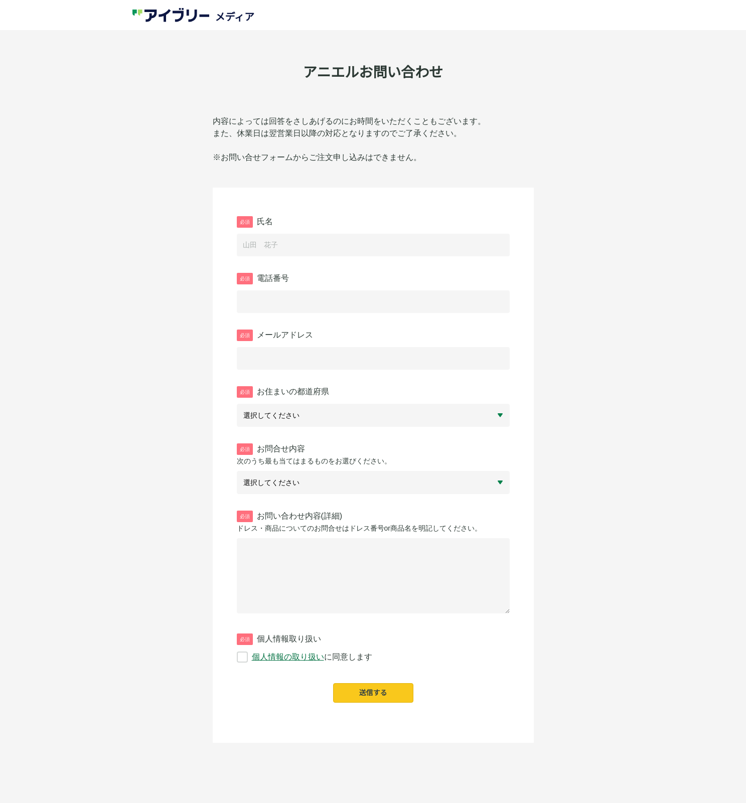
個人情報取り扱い (279, 639)
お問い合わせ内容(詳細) (290, 516)
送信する (373, 693)
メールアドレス (275, 335)
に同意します (304, 657)
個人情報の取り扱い (288, 657)
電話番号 (263, 278)
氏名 (255, 222)
